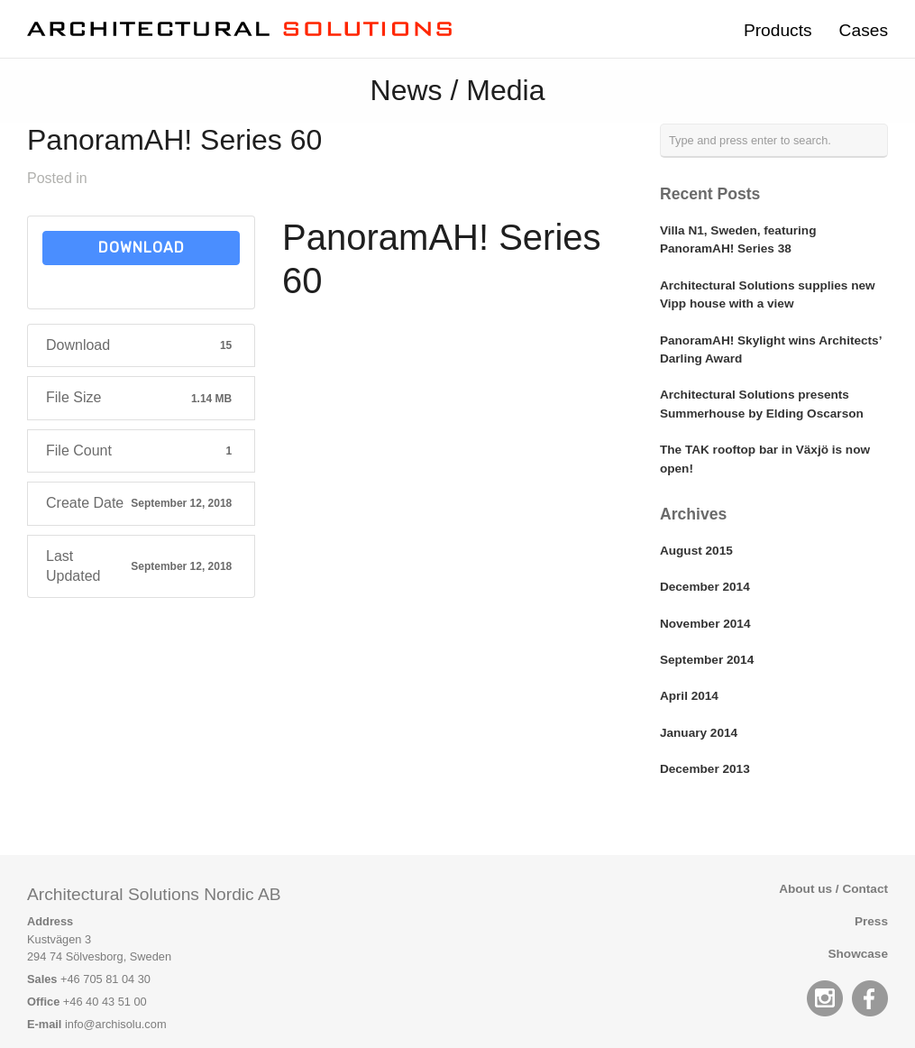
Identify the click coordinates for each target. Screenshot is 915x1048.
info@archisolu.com (116, 1024)
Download (141, 247)
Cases (863, 30)
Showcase (858, 954)
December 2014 (705, 586)
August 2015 (696, 550)
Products (778, 30)
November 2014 (705, 623)
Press (871, 921)
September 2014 (707, 659)
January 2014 (698, 733)
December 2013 (705, 769)
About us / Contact (833, 889)
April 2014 (689, 696)
